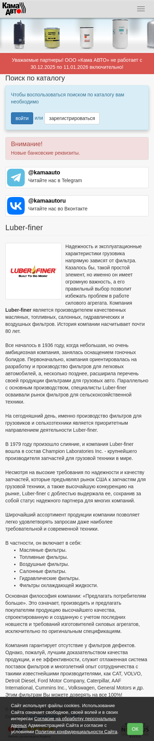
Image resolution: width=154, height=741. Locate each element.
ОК (135, 729)
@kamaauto (44, 172)
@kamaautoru (47, 201)
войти (22, 118)
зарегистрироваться (72, 118)
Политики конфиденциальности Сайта (76, 731)
